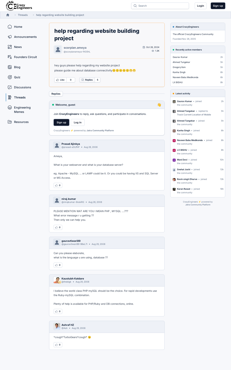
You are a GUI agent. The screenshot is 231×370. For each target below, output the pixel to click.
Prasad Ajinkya (71, 143)
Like (60, 79)
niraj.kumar (69, 198)
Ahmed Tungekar (181, 62)
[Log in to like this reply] (58, 185)
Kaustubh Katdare (73, 278)
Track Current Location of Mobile (194, 114)
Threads (23, 14)
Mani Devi (182, 159)
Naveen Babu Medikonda (185, 77)
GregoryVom (179, 67)
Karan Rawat (183, 189)
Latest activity (183, 93)
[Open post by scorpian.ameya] (151, 47)
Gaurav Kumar (180, 57)
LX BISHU (178, 82)
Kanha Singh (179, 72)
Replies (87, 79)
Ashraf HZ (68, 324)
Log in (78, 122)
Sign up (61, 122)
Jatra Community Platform (100, 130)
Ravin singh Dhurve (187, 179)
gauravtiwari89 (71, 240)
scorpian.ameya (75, 47)
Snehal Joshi (183, 169)
